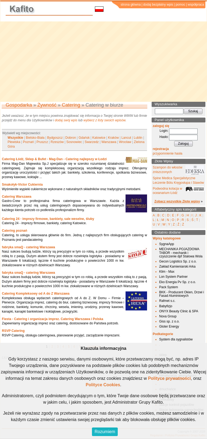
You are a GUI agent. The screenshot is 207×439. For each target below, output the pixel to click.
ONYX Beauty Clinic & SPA (178, 311)
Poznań (28, 142)
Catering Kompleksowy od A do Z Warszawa (35, 293)
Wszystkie (15, 138)
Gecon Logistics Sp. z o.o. (178, 261)
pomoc (180, 4)
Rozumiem (105, 431)
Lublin (138, 138)
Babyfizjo (165, 306)
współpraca (196, 4)
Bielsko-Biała (35, 138)
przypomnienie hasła (167, 153)
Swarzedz (92, 142)
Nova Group (168, 316)
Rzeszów (57, 142)
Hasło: (164, 137)
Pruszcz (42, 142)
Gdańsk (84, 138)
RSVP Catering (13, 331)
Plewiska (14, 142)
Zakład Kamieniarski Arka (177, 266)
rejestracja (161, 149)
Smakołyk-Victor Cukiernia (22, 184)
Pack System (168, 287)
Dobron (70, 138)
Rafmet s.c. (167, 301)
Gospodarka (19, 105)
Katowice (98, 138)
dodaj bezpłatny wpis (158, 4)
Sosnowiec (74, 142)
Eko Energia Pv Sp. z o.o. (177, 282)
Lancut (126, 138)
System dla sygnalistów (176, 339)
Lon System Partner (173, 277)
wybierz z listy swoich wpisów (105, 120)
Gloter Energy (169, 326)
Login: (164, 131)
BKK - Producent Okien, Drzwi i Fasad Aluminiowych (181, 294)
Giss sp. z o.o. (169, 321)
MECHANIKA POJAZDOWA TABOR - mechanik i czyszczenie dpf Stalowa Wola (180, 252)
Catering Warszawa (16, 196)
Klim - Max (166, 271)
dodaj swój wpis (66, 120)
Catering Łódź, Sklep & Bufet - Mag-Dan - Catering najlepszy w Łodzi (54, 159)
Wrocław (125, 142)
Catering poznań (14, 230)
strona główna (131, 4)
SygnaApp (166, 244)
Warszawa (108, 142)
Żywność (46, 105)
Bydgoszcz (55, 138)
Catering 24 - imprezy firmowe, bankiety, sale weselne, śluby (48, 219)
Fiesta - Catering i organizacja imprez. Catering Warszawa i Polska (52, 319)
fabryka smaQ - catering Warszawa (28, 247)
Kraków (113, 138)
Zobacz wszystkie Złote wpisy (177, 201)
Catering (71, 105)
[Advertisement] (103, 61)
